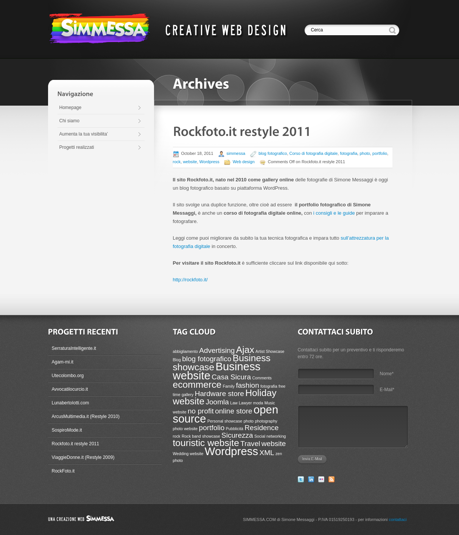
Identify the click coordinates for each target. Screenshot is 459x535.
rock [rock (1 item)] (176, 436)
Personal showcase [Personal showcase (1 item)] (224, 421)
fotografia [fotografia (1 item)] (268, 386)
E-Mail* (387, 389)
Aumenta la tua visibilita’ (83, 134)
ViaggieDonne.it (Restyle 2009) (83, 457)
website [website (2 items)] (273, 444)
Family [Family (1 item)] (229, 386)
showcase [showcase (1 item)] (211, 436)
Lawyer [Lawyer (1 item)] (245, 403)
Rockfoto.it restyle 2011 (75, 443)
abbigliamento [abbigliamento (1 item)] (185, 351)
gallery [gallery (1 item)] (187, 394)
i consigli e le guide (334, 213)
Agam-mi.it (62, 362)
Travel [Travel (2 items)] (250, 444)
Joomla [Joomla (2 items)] (217, 402)
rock (177, 161)
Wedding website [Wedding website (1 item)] (188, 453)
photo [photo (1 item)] (249, 421)
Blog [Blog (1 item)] (177, 359)
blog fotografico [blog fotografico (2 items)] (206, 359)
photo (364, 153)
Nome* (387, 373)
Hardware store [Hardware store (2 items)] (219, 394)
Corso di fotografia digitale (313, 153)
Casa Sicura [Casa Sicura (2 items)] (231, 377)
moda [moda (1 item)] (258, 403)
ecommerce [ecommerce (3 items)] (197, 384)
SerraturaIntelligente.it (74, 348)
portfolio (379, 153)
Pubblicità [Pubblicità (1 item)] (234, 428)
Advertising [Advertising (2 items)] (217, 350)
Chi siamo (69, 120)
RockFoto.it (63, 471)
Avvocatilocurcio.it (70, 389)
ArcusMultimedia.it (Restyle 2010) (86, 416)
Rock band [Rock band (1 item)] (191, 436)
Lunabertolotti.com (70, 403)
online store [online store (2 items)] (233, 411)
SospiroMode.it (67, 430)
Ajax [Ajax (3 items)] (245, 350)
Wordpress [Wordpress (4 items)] (231, 451)
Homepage (70, 107)
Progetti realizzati (76, 147)
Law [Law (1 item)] (234, 403)
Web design (244, 161)
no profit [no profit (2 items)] (201, 411)
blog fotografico (272, 153)
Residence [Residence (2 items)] (261, 428)
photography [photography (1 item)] (266, 421)
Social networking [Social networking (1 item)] (270, 436)
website (190, 161)
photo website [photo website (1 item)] (185, 428)
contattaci (397, 519)
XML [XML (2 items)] (266, 453)
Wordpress (209, 161)
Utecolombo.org (68, 375)
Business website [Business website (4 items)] (217, 371)
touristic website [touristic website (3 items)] (206, 443)
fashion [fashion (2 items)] (247, 385)
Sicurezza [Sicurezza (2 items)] (237, 435)
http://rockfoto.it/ (190, 279)
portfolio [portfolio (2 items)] (212, 428)
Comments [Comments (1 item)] (262, 378)
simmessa (236, 153)
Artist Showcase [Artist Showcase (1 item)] (269, 351)
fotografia (348, 153)
